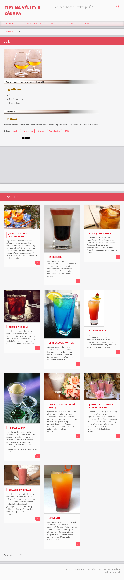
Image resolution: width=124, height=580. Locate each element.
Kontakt (86, 23)
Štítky (6, 131)
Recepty (69, 23)
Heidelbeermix (17, 427)
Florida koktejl (98, 330)
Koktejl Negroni (18, 327)
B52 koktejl (55, 257)
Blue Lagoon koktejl (61, 342)
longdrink (28, 131)
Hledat (117, 7)
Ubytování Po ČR (33, 23)
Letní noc (54, 518)
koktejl (15, 131)
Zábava (53, 23)
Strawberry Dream (20, 490)
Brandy (40, 131)
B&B (67, 131)
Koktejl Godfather (100, 233)
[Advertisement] (62, 164)
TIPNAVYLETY (9, 32)
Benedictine (54, 131)
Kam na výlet (10, 23)
